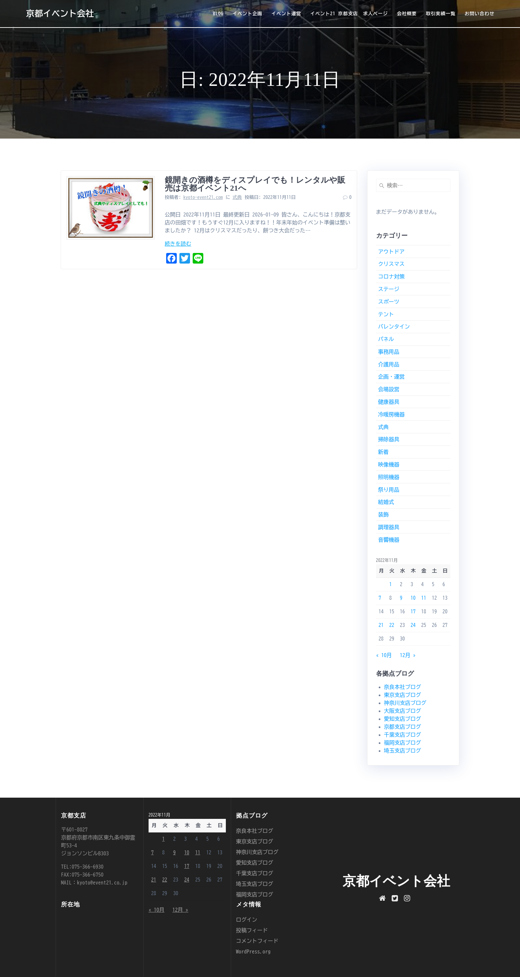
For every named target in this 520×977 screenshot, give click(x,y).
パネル (386, 339)
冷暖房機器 (391, 414)
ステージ (388, 289)
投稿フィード (252, 930)
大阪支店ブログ (402, 710)
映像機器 (388, 464)
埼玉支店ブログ (402, 750)
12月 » (408, 655)
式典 (237, 197)
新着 (383, 452)
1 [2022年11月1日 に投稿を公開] (390, 584)
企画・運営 (391, 376)
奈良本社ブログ (402, 687)
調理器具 (388, 527)
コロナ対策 (391, 276)
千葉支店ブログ (402, 734)
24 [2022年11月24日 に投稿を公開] (413, 625)
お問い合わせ (479, 13)
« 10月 (384, 655)
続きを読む (178, 243)
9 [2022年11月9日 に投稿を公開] (401, 597)
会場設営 (388, 389)
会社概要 (407, 13)
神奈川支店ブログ (405, 702)
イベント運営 (286, 13)
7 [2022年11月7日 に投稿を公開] (380, 597)
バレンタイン (394, 326)
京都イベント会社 (60, 13)
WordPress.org (253, 951)
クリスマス (391, 264)
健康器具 (388, 401)
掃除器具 (388, 439)
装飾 (383, 514)
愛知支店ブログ (402, 718)
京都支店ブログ (402, 726)
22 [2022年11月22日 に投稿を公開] (391, 625)
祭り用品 (388, 489)
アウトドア (391, 251)
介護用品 (388, 364)
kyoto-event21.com (203, 197)
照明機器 (388, 477)
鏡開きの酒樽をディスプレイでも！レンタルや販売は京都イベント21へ (255, 184)
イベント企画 (247, 13)
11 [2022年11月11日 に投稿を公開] (423, 597)
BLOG (218, 13)
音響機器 (388, 539)
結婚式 (386, 502)
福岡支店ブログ (402, 742)
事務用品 (388, 351)
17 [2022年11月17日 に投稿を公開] (413, 611)
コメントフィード (257, 941)
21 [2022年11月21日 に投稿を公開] (381, 625)
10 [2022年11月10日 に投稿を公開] (413, 597)
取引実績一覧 (441, 13)
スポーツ (388, 301)
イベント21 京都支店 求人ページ (349, 13)
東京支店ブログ (402, 695)
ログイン (246, 919)
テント (386, 314)
